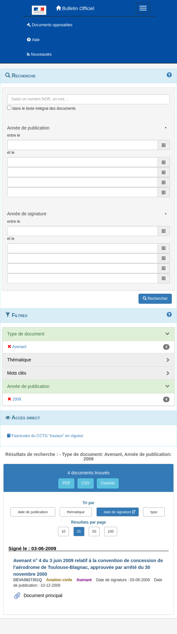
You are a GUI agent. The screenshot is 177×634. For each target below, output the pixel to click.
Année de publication (28, 386)
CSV (86, 483)
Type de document (25, 333)
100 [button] (111, 531)
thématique (75, 512)
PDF (66, 483)
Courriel (108, 483)
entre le (13, 135)
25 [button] (79, 531)
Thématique (19, 359)
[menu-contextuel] (9, 108)
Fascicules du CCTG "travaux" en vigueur (45, 436)
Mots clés (16, 373)
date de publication (33, 512)
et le (11, 152)
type (153, 512)
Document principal (42, 595)
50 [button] (94, 531)
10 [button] (63, 531)
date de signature (117, 512)
